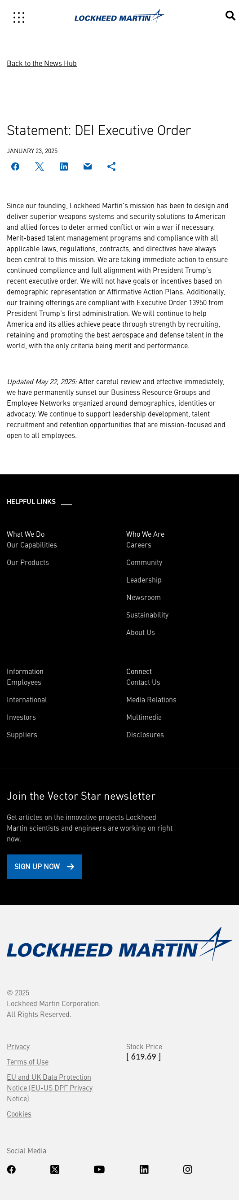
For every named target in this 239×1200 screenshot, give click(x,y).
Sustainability (147, 614)
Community (144, 562)
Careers (138, 544)
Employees (24, 682)
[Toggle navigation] (19, 17)
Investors (21, 717)
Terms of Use (28, 1061)
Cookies (19, 1113)
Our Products (28, 562)
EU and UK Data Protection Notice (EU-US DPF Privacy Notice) (50, 1087)
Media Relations (151, 699)
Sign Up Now (37, 866)
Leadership (144, 579)
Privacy (18, 1046)
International (27, 699)
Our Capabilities (32, 544)
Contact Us (143, 682)
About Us (140, 632)
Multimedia (144, 717)
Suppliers (22, 734)
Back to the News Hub (42, 63)
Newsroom (143, 597)
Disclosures (145, 734)
